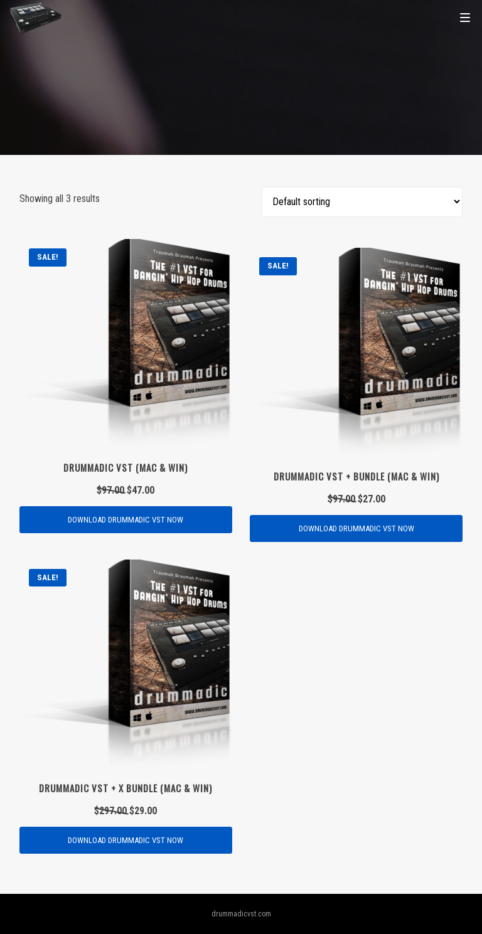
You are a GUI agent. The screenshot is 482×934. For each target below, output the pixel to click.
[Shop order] (362, 201)
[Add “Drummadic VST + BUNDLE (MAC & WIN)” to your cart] (356, 528)
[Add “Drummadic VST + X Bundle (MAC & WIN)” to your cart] (125, 840)
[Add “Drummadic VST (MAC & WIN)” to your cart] (125, 519)
